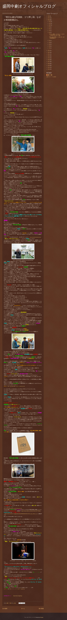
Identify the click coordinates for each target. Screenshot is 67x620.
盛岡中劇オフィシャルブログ (29, 6)
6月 (49, 32)
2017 (49, 61)
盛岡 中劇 (50, 74)
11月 (50, 23)
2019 (49, 57)
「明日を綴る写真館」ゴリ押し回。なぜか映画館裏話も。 (56, 38)
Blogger (41, 617)
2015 (49, 65)
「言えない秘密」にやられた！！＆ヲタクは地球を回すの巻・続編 (56, 35)
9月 (49, 26)
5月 (49, 40)
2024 (49, 19)
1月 (49, 48)
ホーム (23, 608)
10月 (50, 25)
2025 (49, 17)
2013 (49, 69)
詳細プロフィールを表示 (51, 76)
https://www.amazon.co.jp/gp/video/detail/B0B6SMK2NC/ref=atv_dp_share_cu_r (21, 513)
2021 (49, 54)
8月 (49, 28)
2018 (49, 59)
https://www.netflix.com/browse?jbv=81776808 (31, 510)
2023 (49, 50)
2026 (49, 16)
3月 (49, 44)
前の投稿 (41, 608)
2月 (49, 46)
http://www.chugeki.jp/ (17, 595)
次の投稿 (4, 608)
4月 (49, 42)
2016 (49, 63)
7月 (49, 30)
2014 (49, 67)
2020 (49, 55)
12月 (50, 21)
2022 (49, 52)
